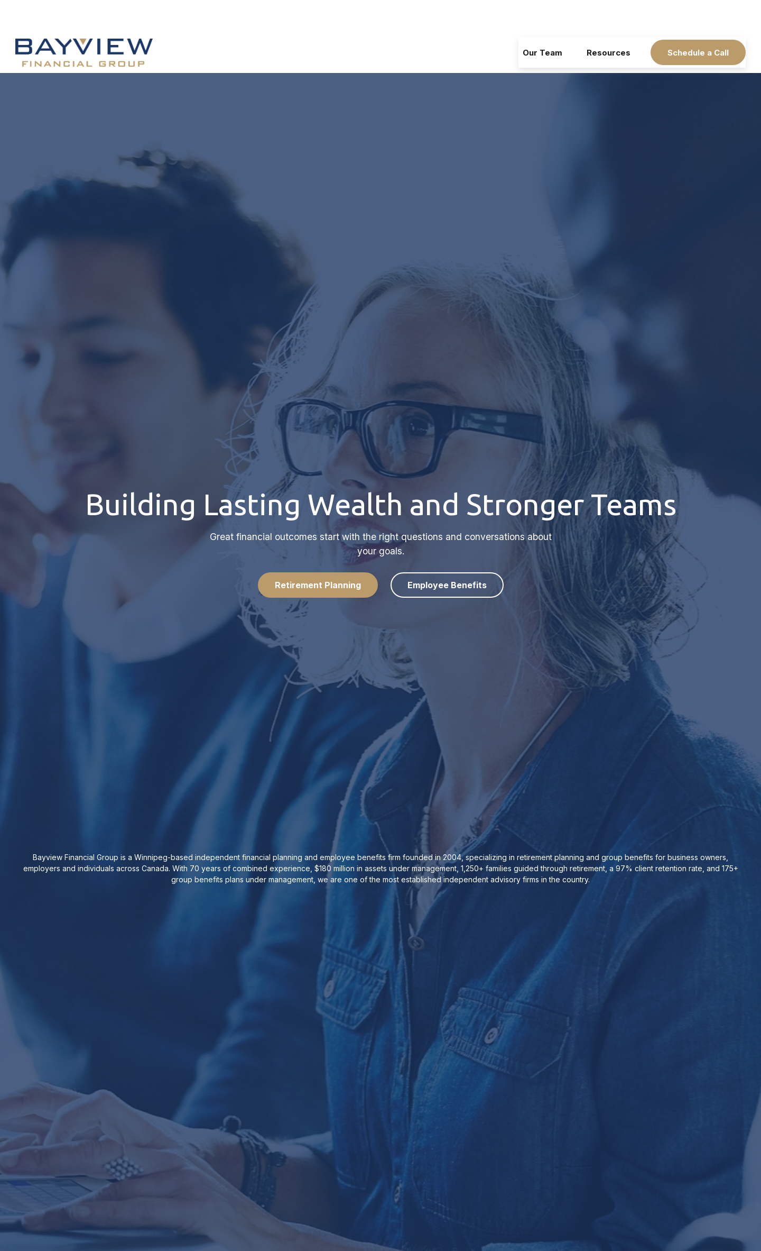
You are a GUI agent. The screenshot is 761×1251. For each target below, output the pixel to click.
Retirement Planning (318, 553)
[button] (542, 20)
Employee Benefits (447, 553)
